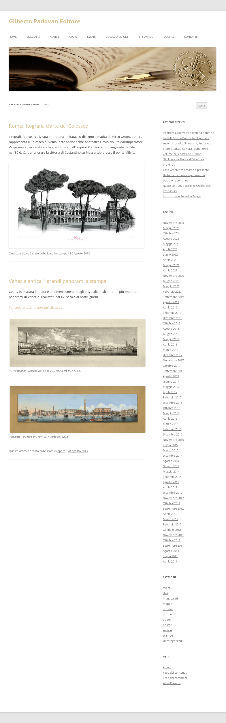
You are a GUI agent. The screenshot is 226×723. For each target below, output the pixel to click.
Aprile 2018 (170, 344)
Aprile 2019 (170, 307)
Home (13, 37)
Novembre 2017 (173, 360)
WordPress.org (172, 683)
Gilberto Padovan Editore (44, 21)
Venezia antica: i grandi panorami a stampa (57, 281)
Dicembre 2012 (172, 493)
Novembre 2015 (173, 440)
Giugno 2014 (171, 466)
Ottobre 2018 (171, 323)
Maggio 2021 (171, 265)
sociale (167, 630)
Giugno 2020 (171, 281)
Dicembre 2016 (172, 403)
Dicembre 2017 (172, 355)
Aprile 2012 (170, 514)
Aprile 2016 (170, 418)
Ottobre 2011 (171, 540)
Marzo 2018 (170, 350)
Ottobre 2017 (171, 366)
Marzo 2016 (170, 424)
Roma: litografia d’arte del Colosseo (48, 125)
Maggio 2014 (171, 471)
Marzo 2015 (170, 450)
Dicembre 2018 (172, 318)
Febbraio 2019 (172, 313)
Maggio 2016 (171, 413)
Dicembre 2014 (172, 456)
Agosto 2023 (171, 239)
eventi (91, 37)
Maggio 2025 (171, 228)
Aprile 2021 (170, 270)
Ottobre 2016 (171, 408)
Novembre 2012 (173, 498)
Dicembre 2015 (172, 434)
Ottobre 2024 (171, 233)
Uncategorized (172, 641)
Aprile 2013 (170, 487)
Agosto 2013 (171, 482)
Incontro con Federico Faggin (182, 196)
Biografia (33, 37)
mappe (167, 604)
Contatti (190, 37)
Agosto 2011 (171, 551)
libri (165, 593)
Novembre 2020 (173, 276)
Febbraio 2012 (172, 524)
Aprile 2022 (170, 260)
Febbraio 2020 (172, 291)
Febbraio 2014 (172, 477)
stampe (62, 253)
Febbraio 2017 (172, 397)
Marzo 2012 (170, 519)
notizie (55, 37)
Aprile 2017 (170, 392)
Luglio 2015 (170, 445)
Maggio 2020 (171, 286)
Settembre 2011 (173, 545)
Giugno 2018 (171, 334)
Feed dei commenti (175, 678)
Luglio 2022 (170, 254)
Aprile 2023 (170, 249)
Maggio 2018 (171, 339)
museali (168, 609)
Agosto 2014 (171, 461)
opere (73, 37)
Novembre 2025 (173, 223)
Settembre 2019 (173, 297)
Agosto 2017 (171, 376)
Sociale (169, 37)
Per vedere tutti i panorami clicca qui (36, 307)
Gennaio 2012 (172, 530)
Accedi (167, 667)
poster (167, 625)
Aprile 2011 (170, 561)
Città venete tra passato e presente (186, 170)
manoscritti (170, 598)
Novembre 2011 (173, 535)
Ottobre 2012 (171, 503)
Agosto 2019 (171, 302)
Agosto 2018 (171, 329)
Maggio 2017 (171, 387)
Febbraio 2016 (172, 429)
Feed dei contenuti (175, 672)
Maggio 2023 (171, 244)
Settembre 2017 (173, 371)
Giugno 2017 (171, 381)
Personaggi (145, 37)
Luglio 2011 (170, 556)
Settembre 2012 (173, 508)
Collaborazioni (117, 37)
